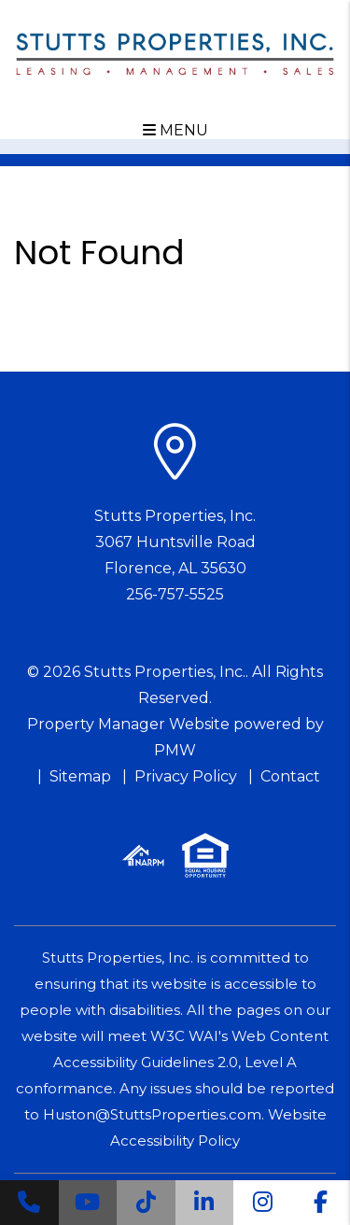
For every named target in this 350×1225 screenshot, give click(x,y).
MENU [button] (175, 130)
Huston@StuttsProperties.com (152, 1114)
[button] (29, 1202)
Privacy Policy (185, 776)
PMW (175, 750)
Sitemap (80, 776)
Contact (290, 776)
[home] (175, 53)
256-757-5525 (175, 594)
